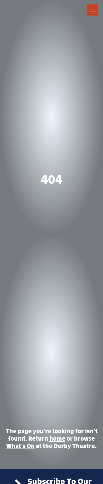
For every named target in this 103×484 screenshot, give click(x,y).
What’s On (20, 446)
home (57, 438)
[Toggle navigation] (92, 10)
